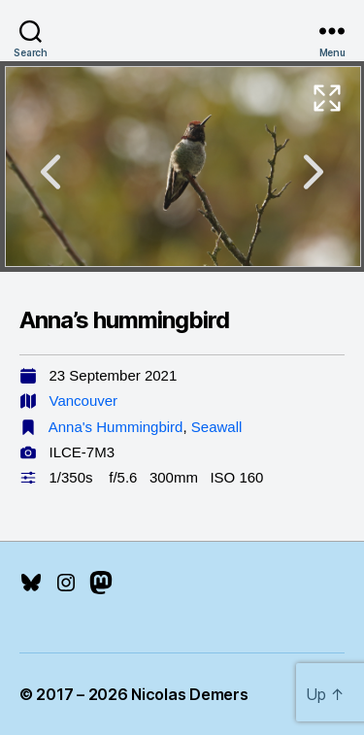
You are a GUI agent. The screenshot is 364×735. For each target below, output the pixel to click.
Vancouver (84, 400)
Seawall (217, 426)
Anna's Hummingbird (116, 426)
